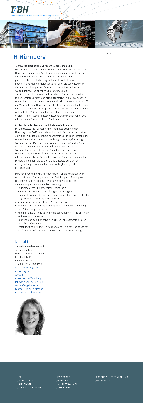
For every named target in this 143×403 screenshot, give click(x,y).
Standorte (26, 380)
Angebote (25, 384)
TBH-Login (64, 387)
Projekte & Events (31, 387)
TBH (21, 377)
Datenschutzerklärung (112, 377)
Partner (62, 380)
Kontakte (63, 377)
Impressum (103, 380)
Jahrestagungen (68, 384)
